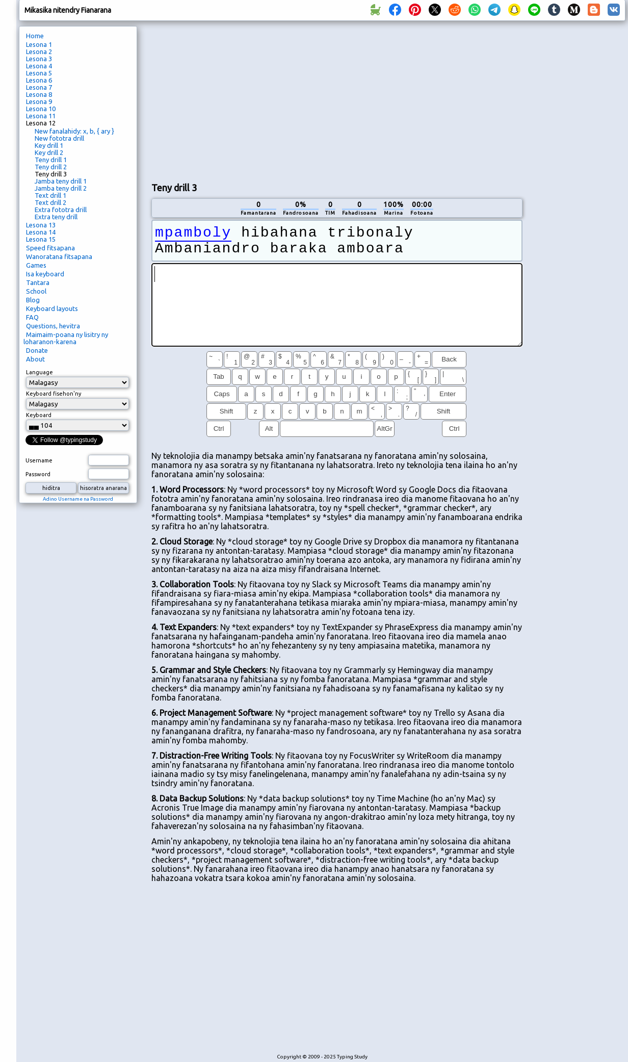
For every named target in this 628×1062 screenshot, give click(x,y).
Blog (33, 299)
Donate (37, 350)
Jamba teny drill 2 (61, 188)
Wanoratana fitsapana (59, 256)
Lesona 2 (39, 51)
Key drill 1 (49, 145)
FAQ (32, 317)
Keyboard (38, 415)
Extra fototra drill (61, 209)
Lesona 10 (41, 108)
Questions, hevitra (53, 325)
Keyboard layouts (52, 308)
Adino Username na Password (78, 499)
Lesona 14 (41, 232)
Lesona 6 (39, 80)
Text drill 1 (50, 195)
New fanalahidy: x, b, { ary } (74, 131)
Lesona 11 (41, 115)
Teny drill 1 (51, 159)
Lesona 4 (39, 65)
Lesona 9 (39, 101)
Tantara (37, 282)
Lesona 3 (39, 58)
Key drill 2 (49, 152)
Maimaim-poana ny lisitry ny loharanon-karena (65, 338)
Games (36, 265)
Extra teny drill (56, 216)
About (35, 358)
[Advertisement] (315, 100)
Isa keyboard (45, 273)
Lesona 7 (39, 87)
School (36, 291)
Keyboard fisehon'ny (53, 394)
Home (35, 35)
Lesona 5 (39, 72)
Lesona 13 (41, 224)
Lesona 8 (39, 94)
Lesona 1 (39, 44)
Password (37, 474)
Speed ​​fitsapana (50, 247)
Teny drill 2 (51, 166)
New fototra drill (59, 138)
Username (39, 460)
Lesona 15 (41, 239)
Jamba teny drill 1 (61, 181)
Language (39, 372)
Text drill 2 (50, 202)
